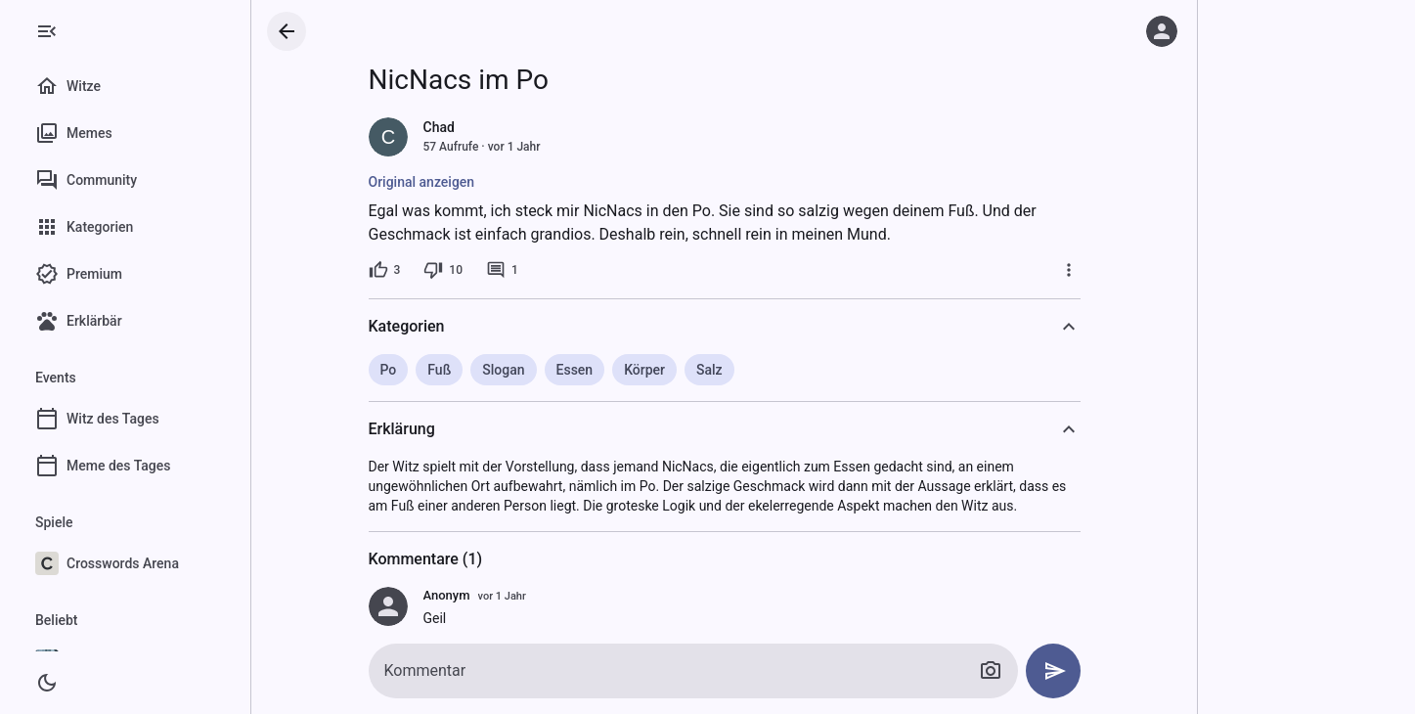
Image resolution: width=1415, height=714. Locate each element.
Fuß (439, 370)
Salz (709, 370)
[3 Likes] (385, 270)
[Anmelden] (1161, 31)
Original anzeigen (422, 182)
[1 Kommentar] (502, 270)
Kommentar (425, 670)
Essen (575, 370)
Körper (644, 370)
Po (388, 370)
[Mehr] (1069, 270)
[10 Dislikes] (443, 270)
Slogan (503, 370)
